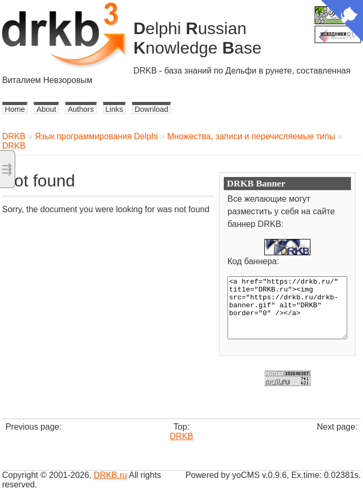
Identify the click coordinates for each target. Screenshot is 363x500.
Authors (81, 109)
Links (114, 109)
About (46, 109)
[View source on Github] (342, 22)
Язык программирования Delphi (96, 136)
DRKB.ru (110, 475)
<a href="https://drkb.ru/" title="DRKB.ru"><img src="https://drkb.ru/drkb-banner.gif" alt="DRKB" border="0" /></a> (287, 307)
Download (151, 109)
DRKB (13, 136)
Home (15, 109)
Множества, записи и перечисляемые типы (251, 136)
